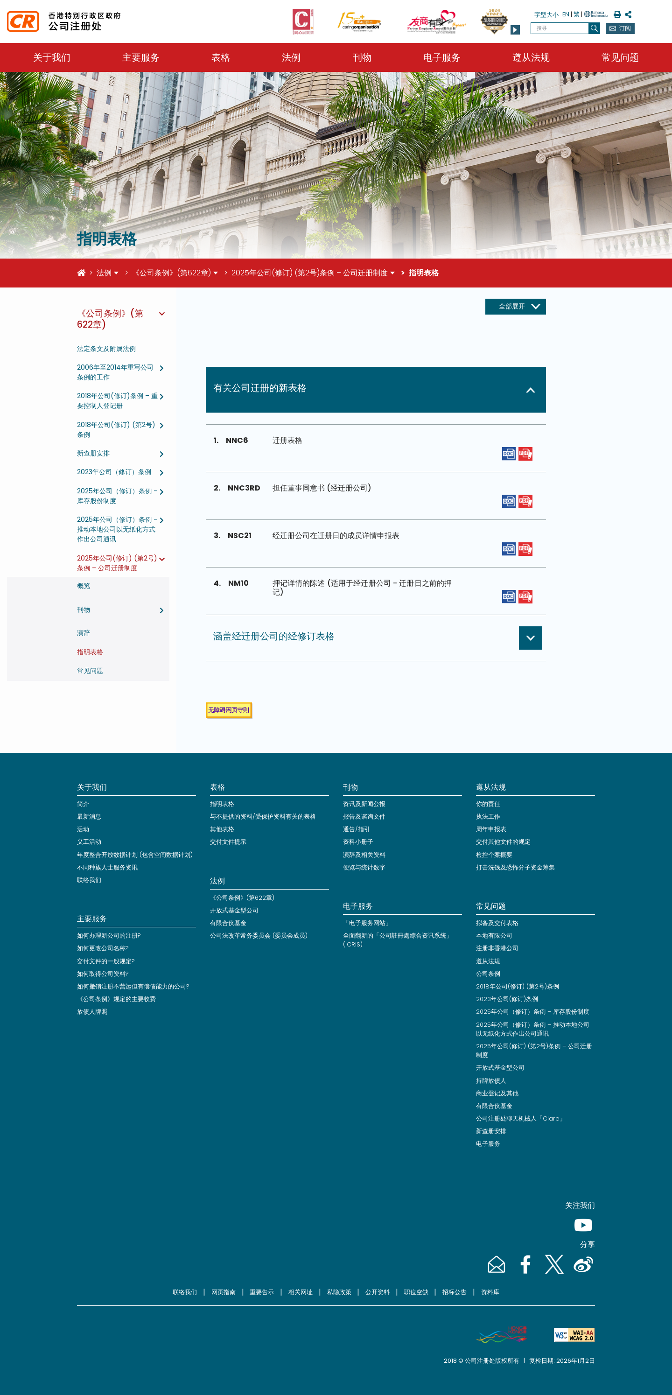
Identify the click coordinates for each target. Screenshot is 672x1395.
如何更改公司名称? (103, 948)
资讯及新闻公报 (364, 804)
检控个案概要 (494, 855)
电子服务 (442, 57)
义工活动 (89, 842)
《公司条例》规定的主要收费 (116, 999)
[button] (515, 30)
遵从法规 (531, 57)
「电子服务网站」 (367, 923)
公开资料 (377, 1292)
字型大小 (546, 15)
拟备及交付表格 (497, 923)
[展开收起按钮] (515, 307)
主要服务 (141, 57)
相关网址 (300, 1292)
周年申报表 (491, 829)
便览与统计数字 (364, 867)
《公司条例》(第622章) (171, 272)
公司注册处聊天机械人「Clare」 (521, 1118)
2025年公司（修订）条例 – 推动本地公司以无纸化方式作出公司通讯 (117, 529)
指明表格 (90, 652)
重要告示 (262, 1292)
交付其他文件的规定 (503, 842)
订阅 (625, 28)
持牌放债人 (491, 1081)
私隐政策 (339, 1292)
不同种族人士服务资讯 (107, 867)
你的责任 (488, 804)
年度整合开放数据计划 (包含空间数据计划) (135, 855)
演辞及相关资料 (364, 855)
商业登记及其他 (497, 1093)
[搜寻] (594, 28)
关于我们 (51, 57)
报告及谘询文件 (364, 816)
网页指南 (223, 1292)
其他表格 (222, 829)
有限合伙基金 (228, 923)
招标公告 (454, 1292)
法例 (291, 57)
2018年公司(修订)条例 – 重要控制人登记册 (117, 400)
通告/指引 (356, 829)
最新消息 (89, 816)
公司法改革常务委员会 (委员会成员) (259, 935)
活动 (83, 829)
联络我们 (89, 880)
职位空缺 (416, 1292)
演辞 (83, 633)
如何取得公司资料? (103, 974)
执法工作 (488, 816)
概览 (83, 585)
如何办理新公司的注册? (109, 935)
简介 (83, 804)
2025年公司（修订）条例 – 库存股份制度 (532, 1012)
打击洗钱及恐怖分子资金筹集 (515, 867)
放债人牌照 (92, 1012)
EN (565, 14)
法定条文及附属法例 (106, 348)
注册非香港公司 (497, 948)
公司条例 (488, 974)
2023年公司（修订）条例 (114, 472)
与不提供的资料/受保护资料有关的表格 (263, 816)
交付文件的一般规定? (106, 961)
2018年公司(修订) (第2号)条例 (517, 986)
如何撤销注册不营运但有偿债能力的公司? (133, 986)
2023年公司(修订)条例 (507, 999)
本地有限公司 (494, 935)
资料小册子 (358, 842)
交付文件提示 (228, 842)
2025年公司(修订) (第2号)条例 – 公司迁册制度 (309, 272)
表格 (220, 57)
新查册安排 (93, 453)
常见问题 (620, 57)
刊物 (362, 57)
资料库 (490, 1292)
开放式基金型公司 (234, 910)
